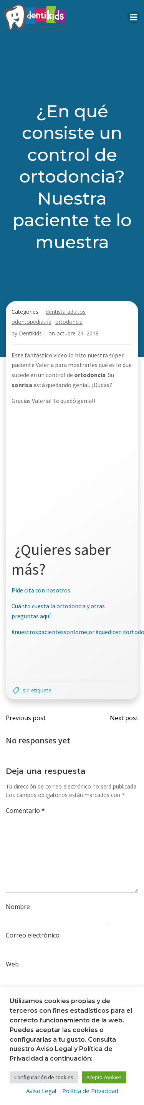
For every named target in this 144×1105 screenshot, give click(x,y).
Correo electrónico (33, 935)
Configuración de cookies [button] (43, 1077)
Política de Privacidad (90, 1091)
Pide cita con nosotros (41, 590)
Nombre (18, 906)
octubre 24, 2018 (77, 333)
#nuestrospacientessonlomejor (53, 632)
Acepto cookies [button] (104, 1077)
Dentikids (30, 333)
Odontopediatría (31, 321)
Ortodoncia (69, 321)
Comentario (25, 810)
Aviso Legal (41, 1091)
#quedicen (109, 632)
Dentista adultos (66, 311)
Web (12, 964)
